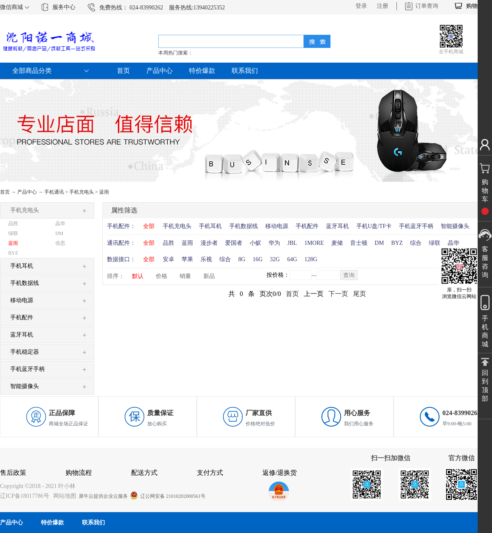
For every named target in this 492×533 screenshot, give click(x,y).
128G (311, 259)
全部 (149, 226)
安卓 (168, 259)
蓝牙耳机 (337, 226)
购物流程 (79, 472)
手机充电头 (81, 192)
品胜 (168, 243)
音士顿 (358, 243)
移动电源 (276, 226)
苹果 (187, 259)
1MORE (313, 243)
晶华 (453, 243)
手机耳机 (210, 226)
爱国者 (233, 243)
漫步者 (209, 243)
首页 (123, 70)
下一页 (338, 293)
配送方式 (144, 472)
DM (379, 243)
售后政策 (13, 472)
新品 (209, 276)
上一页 (313, 293)
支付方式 (210, 472)
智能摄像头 (455, 226)
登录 (361, 6)
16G (257, 259)
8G (241, 259)
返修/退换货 (279, 472)
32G (275, 259)
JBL (292, 243)
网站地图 (63, 496)
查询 (349, 275)
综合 (415, 243)
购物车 (474, 6)
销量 (185, 276)
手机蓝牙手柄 (416, 226)
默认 (138, 276)
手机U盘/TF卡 (374, 226)
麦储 (337, 243)
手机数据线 (243, 226)
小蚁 (255, 243)
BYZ (397, 243)
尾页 (359, 293)
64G (292, 259)
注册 (382, 6)
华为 (274, 243)
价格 (161, 276)
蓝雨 (104, 192)
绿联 (434, 243)
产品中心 (27, 192)
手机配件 (307, 226)
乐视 (206, 259)
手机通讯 (54, 192)
